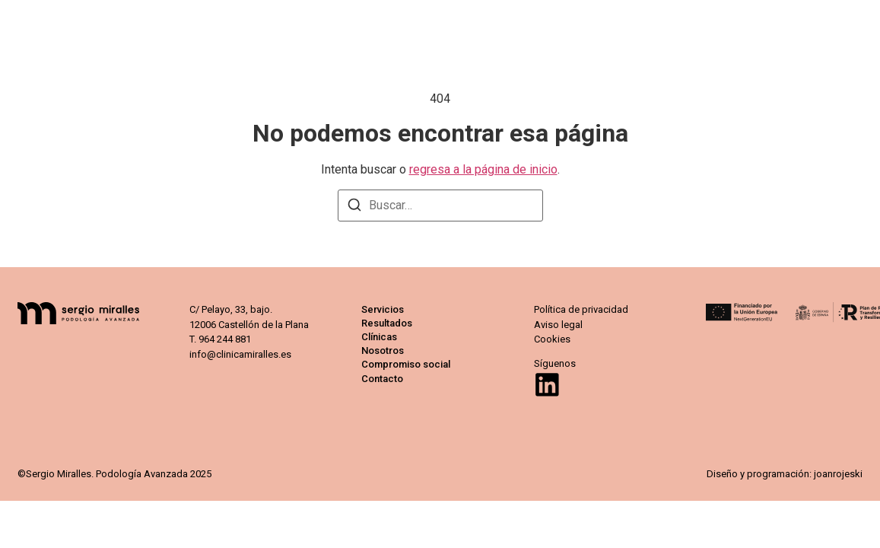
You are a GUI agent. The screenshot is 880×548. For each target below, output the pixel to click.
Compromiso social (730, 22)
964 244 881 (225, 339)
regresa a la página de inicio (483, 169)
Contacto (836, 22)
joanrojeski (837, 474)
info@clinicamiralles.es (240, 354)
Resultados (473, 22)
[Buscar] (354, 207)
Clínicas (551, 22)
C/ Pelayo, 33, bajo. (230, 309)
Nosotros (623, 22)
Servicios (391, 22)
